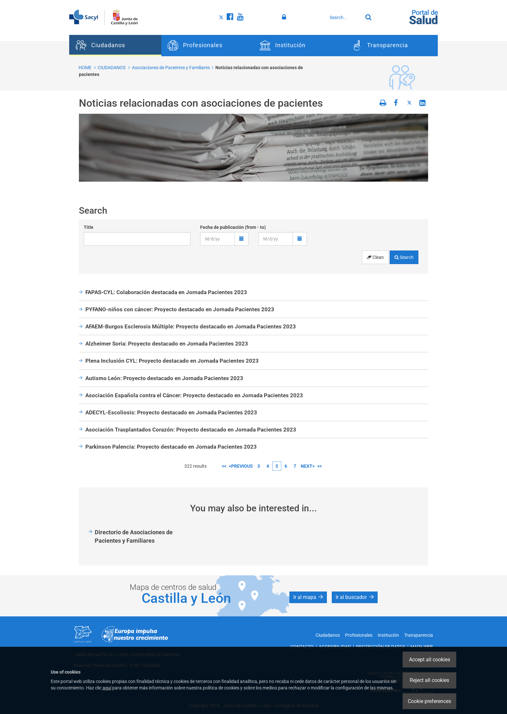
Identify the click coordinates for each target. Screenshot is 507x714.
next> (308, 466)
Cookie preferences (429, 701)
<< (224, 466)
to (262, 227)
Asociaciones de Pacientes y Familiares (171, 67)
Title (88, 227)
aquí (106, 687)
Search (404, 257)
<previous (241, 466)
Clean (375, 257)
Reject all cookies (429, 680)
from (251, 227)
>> (319, 466)
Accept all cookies (429, 659)
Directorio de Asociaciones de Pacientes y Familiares (134, 536)
